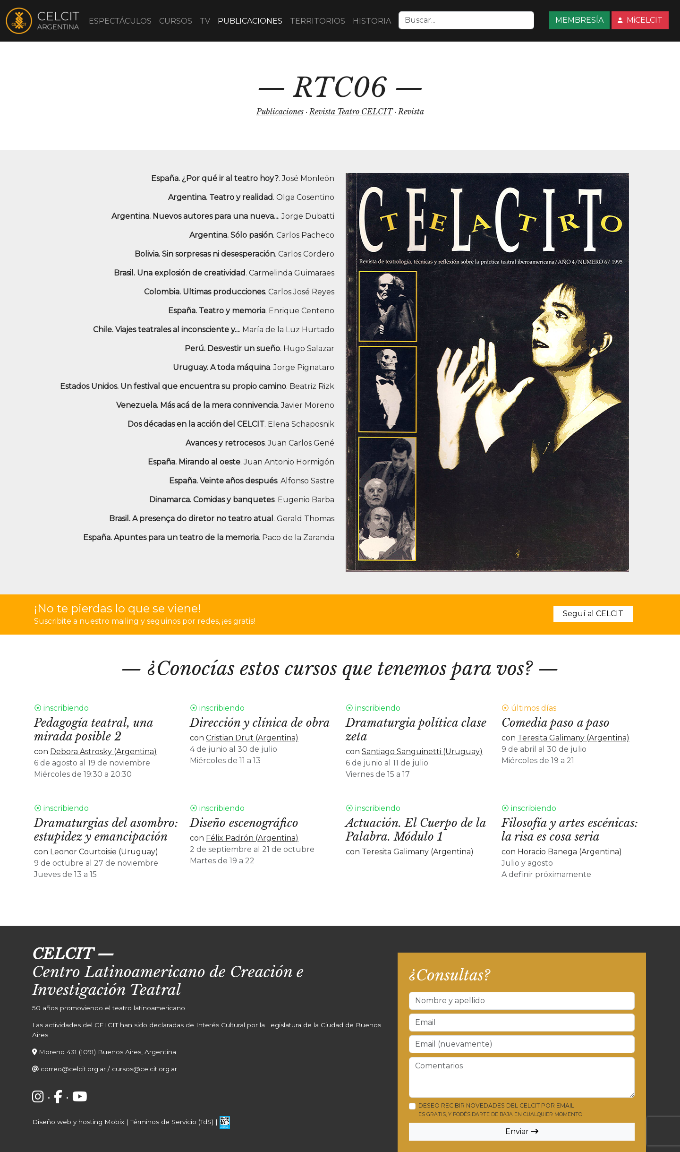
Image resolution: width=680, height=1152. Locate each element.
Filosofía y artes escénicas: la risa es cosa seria (570, 829)
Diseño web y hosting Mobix (78, 1122)
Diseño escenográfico (244, 823)
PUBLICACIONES (250, 21)
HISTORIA (372, 21)
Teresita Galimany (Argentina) (573, 737)
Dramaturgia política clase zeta (416, 729)
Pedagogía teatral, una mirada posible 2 (93, 729)
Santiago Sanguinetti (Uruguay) (422, 751)
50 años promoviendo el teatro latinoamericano (108, 1008)
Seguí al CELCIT (593, 613)
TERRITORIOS (317, 21)
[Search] (466, 20)
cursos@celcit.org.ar (144, 1069)
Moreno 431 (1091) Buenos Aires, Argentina (107, 1052)
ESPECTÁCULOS (120, 21)
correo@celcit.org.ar (73, 1069)
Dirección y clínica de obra (260, 723)
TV (205, 21)
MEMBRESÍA (579, 20)
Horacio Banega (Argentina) (570, 851)
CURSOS (175, 21)
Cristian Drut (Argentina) (252, 737)
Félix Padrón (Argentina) (252, 838)
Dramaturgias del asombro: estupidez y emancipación (106, 829)
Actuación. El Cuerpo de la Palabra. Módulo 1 (416, 829)
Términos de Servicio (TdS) (171, 1122)
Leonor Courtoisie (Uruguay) (104, 851)
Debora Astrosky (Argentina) (103, 751)
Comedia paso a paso (556, 723)
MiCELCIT (640, 20)
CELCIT (62, 954)
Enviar (521, 1131)
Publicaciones (280, 111)
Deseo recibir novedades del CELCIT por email (500, 1110)
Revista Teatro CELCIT (350, 111)
